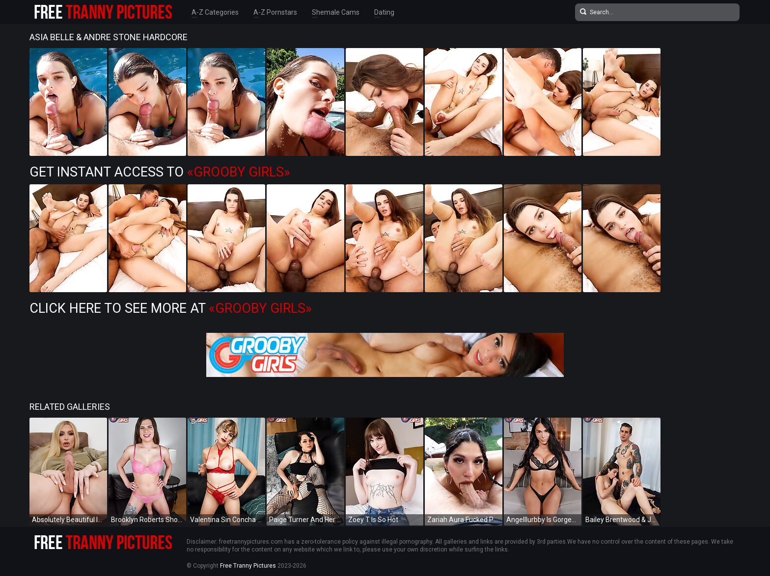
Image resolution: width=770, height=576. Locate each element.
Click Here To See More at (170, 308)
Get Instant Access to (159, 172)
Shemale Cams (335, 12)
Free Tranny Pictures (248, 565)
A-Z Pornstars (275, 12)
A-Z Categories (215, 12)
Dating (384, 12)
